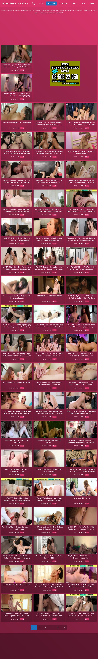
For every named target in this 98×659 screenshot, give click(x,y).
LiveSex (93, 3)
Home (43, 3)
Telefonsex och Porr (16, 3)
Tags (84, 3)
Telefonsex (53, 3)
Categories (65, 3)
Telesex (76, 3)
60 (58, 624)
